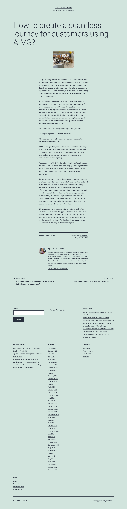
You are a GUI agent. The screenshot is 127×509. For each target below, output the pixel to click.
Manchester (87, 348)
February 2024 (52, 376)
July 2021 (51, 420)
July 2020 (51, 434)
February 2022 (52, 403)
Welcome (86, 356)
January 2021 (52, 425)
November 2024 (53, 370)
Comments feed (18, 487)
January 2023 (52, 392)
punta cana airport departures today (25, 359)
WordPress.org (18, 489)
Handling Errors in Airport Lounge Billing (26, 362)
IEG (49, 91)
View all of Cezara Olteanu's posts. (58, 269)
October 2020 (52, 428)
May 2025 (51, 356)
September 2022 (53, 395)
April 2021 (51, 423)
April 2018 (51, 461)
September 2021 (53, 414)
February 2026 (52, 348)
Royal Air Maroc (88, 351)
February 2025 (52, 362)
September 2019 (53, 445)
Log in (15, 481)
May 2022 (51, 398)
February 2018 (52, 464)
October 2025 (52, 351)
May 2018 (51, 459)
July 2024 (51, 373)
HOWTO (86, 238)
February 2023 (52, 390)
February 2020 (52, 439)
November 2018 (53, 450)
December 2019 (53, 442)
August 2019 (52, 448)
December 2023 (53, 379)
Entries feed (17, 484)
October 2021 (52, 412)
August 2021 (52, 417)
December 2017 (53, 467)
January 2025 (52, 365)
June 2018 (51, 456)
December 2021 (53, 409)
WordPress (109, 501)
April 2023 (51, 387)
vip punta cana (18, 354)
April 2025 (51, 359)
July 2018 (51, 453)
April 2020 (51, 437)
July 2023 (51, 384)
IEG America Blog (63, 7)
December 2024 (53, 367)
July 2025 (51, 354)
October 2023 (52, 381)
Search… (16, 308)
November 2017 (53, 470)
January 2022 (52, 406)
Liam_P (15, 348)
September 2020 (53, 431)
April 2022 (51, 401)
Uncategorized (84, 235)
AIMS (41, 147)
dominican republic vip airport (23, 365)
